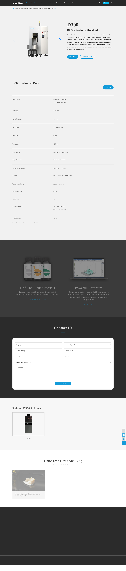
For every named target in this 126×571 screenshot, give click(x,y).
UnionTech (22, 565)
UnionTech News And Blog (63, 466)
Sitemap (103, 565)
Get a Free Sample (88, 57)
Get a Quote (73, 57)
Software (51, 3)
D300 (54, 8)
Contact (106, 3)
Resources (74, 3)
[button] (14, 40)
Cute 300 (28, 442)
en (111, 2)
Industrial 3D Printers (32, 3)
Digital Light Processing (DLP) (42, 8)
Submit (63, 388)
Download (108, 87)
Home (16, 8)
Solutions (58, 3)
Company (66, 3)
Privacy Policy (111, 565)
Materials (43, 3)
